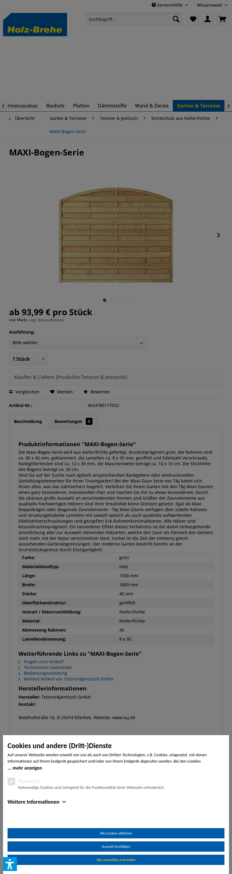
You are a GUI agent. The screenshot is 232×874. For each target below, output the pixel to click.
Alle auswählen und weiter (116, 860)
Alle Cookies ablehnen (116, 833)
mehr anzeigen (27, 768)
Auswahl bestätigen (116, 846)
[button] (10, 864)
